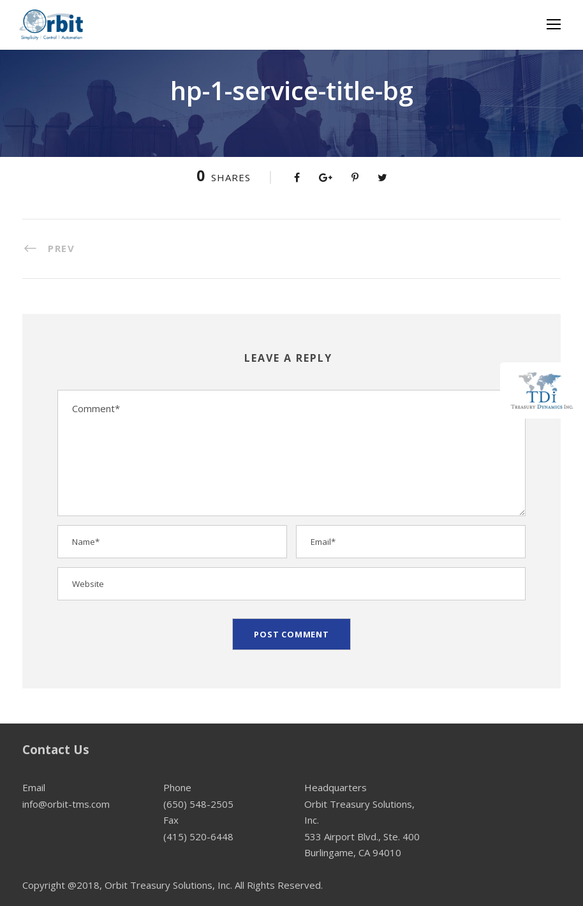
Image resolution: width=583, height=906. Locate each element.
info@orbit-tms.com (66, 804)
